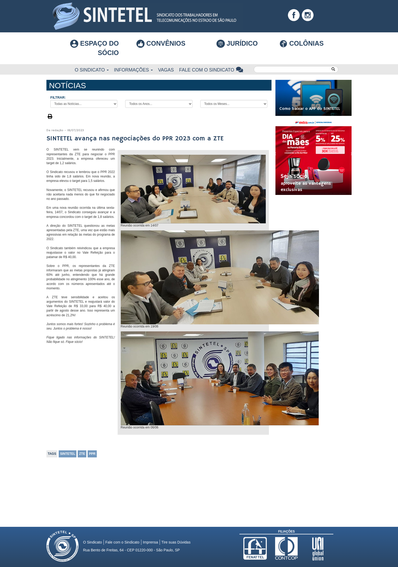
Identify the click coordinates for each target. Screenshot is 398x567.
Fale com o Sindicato (211, 69)
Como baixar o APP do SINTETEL (309, 108)
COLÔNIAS (301, 43)
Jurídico (237, 44)
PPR (92, 454)
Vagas (166, 70)
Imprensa (150, 542)
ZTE (82, 454)
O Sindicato (92, 70)
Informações (133, 70)
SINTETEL (67, 454)
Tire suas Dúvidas (176, 542)
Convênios (160, 43)
